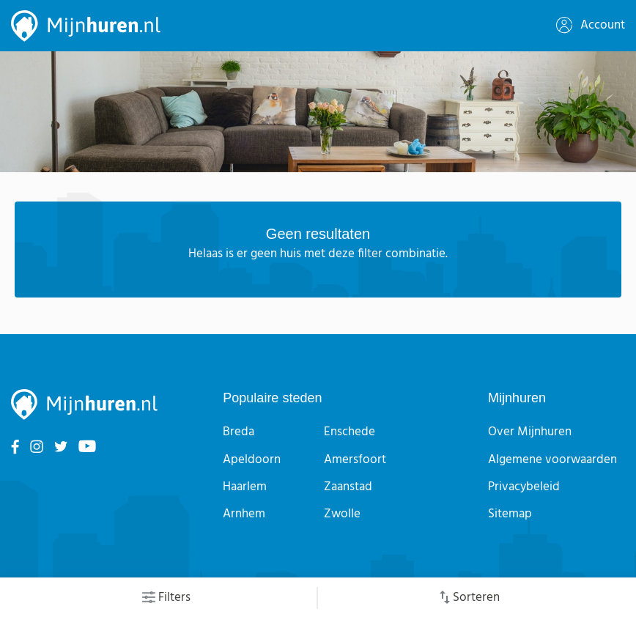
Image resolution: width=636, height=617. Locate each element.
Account (590, 25)
